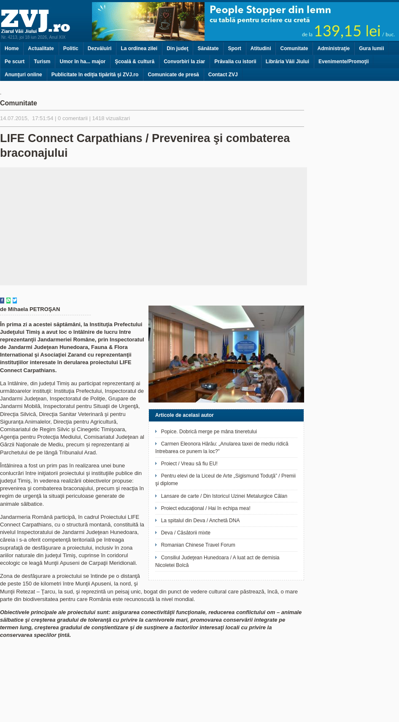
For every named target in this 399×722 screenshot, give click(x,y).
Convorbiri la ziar (184, 61)
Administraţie (333, 48)
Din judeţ (177, 48)
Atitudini (261, 48)
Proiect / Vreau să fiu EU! (189, 464)
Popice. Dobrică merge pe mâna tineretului (209, 432)
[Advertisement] (153, 226)
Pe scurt (14, 61)
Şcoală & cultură (134, 61)
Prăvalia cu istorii (235, 61)
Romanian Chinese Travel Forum (198, 545)
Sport (234, 48)
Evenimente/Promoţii (343, 61)
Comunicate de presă (173, 75)
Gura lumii (371, 48)
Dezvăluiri (100, 48)
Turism (42, 61)
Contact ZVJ (223, 75)
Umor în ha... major (82, 61)
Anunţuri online (23, 75)
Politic (70, 48)
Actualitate (41, 48)
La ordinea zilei (139, 48)
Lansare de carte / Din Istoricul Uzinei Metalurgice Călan (224, 496)
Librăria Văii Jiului (287, 61)
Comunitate (294, 48)
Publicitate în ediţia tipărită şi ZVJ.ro (95, 75)
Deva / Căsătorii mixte (185, 533)
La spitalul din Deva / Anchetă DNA (200, 520)
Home (12, 48)
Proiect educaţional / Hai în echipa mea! (206, 508)
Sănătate (207, 48)
